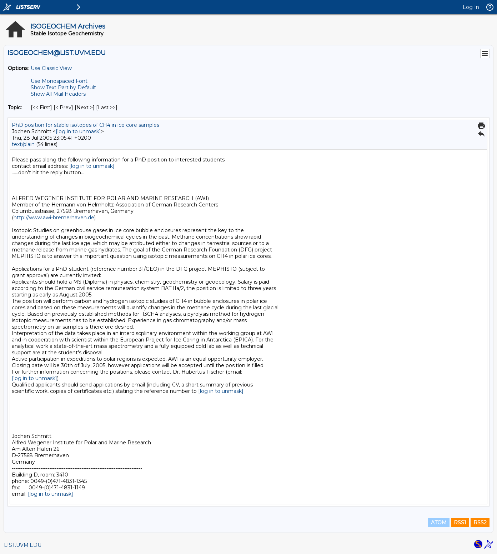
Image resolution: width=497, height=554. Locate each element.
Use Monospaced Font (59, 81)
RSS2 (480, 522)
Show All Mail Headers (58, 94)
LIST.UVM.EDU (22, 545)
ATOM (439, 522)
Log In (471, 7)
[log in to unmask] (78, 131)
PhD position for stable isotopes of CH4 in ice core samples (85, 125)
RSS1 (460, 522)
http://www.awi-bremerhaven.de (54, 217)
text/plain (23, 144)
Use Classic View (51, 68)
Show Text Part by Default (63, 87)
